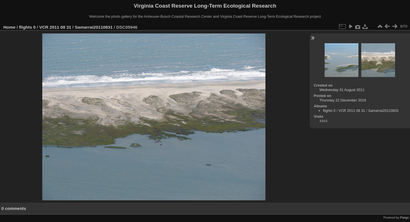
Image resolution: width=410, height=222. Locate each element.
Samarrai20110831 (94, 27)
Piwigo (404, 217)
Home (9, 27)
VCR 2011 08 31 (55, 27)
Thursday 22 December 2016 (343, 100)
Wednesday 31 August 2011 (342, 90)
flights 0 (27, 27)
